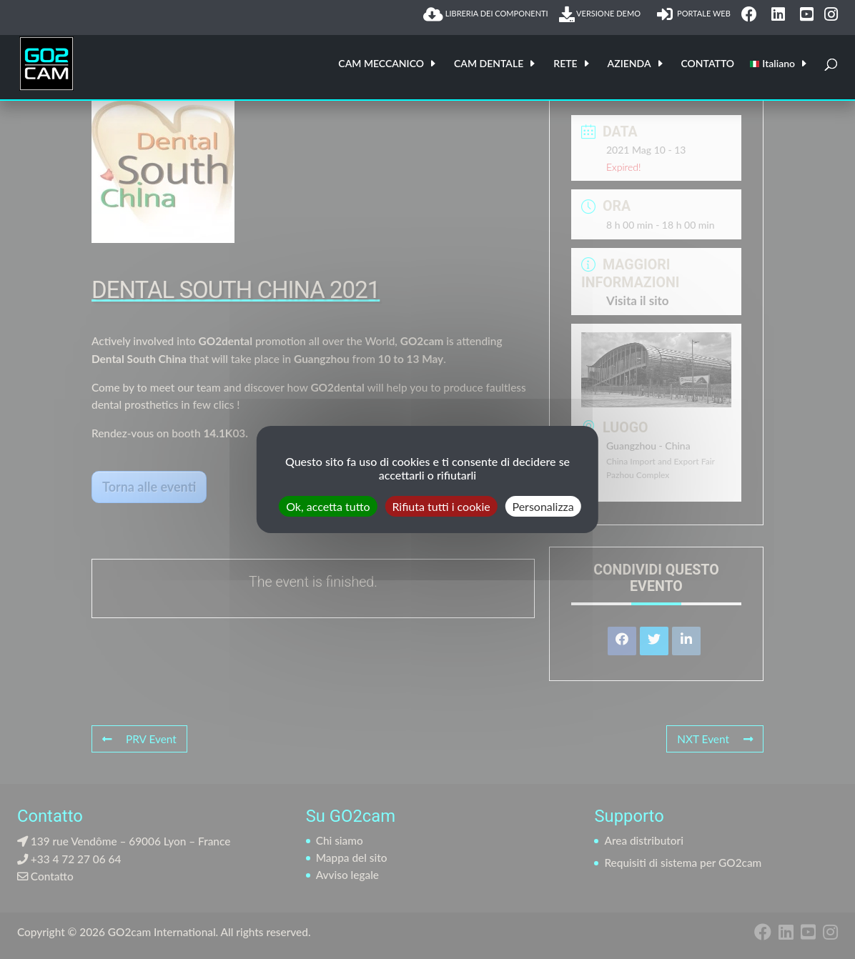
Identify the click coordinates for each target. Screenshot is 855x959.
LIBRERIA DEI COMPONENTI (485, 14)
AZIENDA (629, 64)
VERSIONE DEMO (603, 14)
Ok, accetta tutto (328, 506)
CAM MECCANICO (381, 64)
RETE (565, 64)
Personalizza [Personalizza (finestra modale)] (542, 506)
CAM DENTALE (488, 64)
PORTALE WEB (693, 14)
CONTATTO (708, 64)
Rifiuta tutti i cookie (441, 506)
